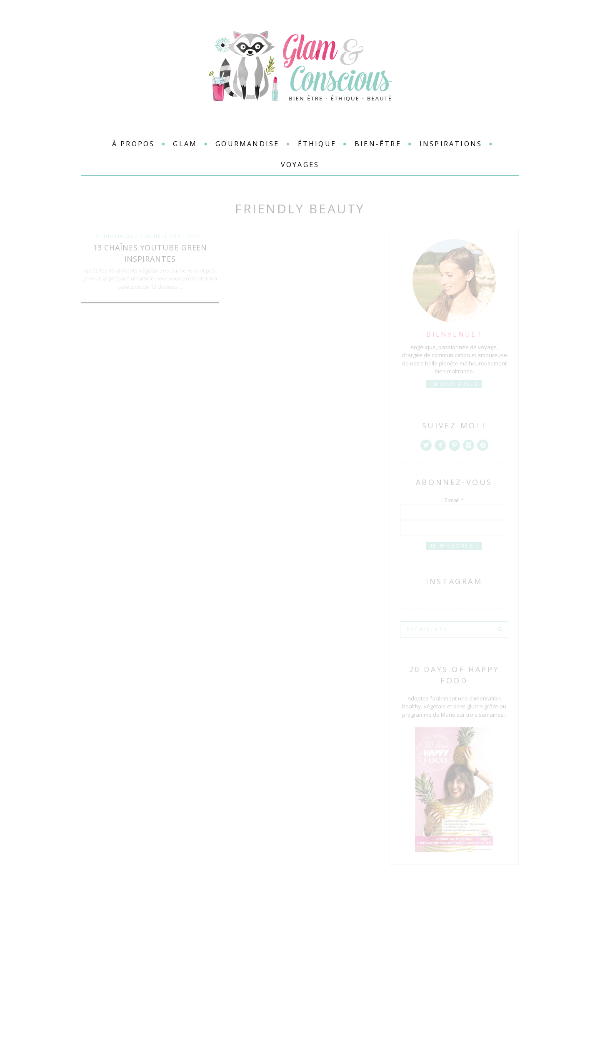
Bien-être (378, 143)
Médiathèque (116, 236)
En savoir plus (454, 384)
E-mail (454, 500)
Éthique (317, 143)
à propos (133, 143)
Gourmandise (247, 143)
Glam (185, 143)
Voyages (300, 164)
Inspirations (451, 143)
